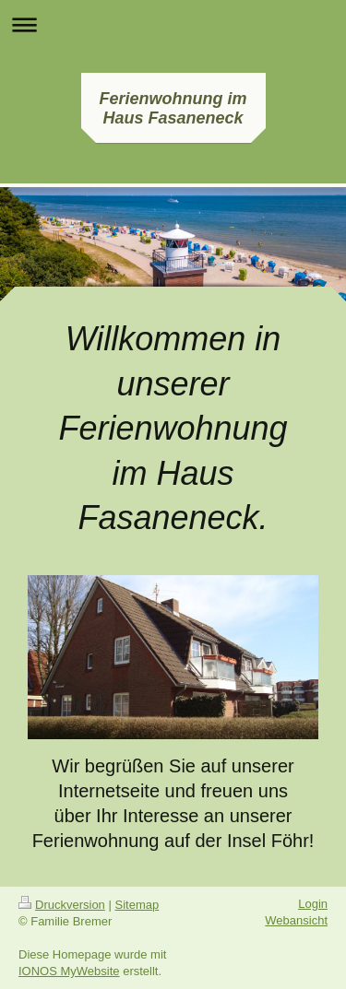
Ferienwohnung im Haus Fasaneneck (173, 108)
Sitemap (137, 905)
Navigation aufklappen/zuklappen (173, 24)
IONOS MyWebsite (69, 971)
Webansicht (296, 920)
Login (313, 904)
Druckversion (61, 905)
